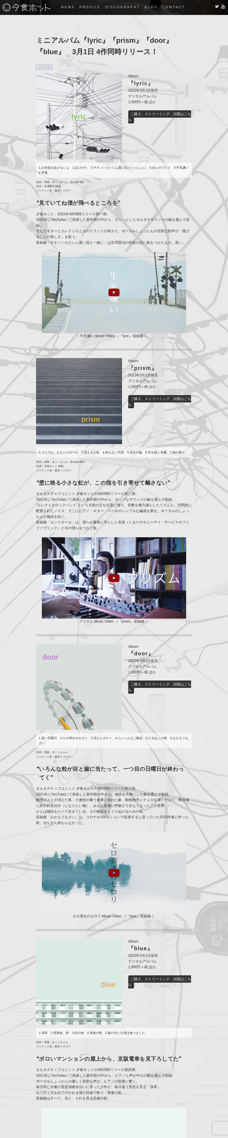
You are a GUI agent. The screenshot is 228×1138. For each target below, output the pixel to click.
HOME (50, 1094)
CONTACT (179, 7)
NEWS (73, 7)
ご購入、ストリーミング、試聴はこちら (139, 114)
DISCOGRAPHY (127, 7)
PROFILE (95, 7)
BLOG (156, 7)
